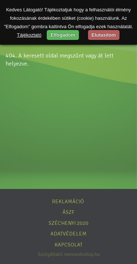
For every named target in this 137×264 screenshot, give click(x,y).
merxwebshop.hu (82, 254)
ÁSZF (68, 212)
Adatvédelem (68, 233)
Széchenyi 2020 (68, 223)
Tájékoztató (29, 35)
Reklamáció (68, 201)
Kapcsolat (68, 244)
